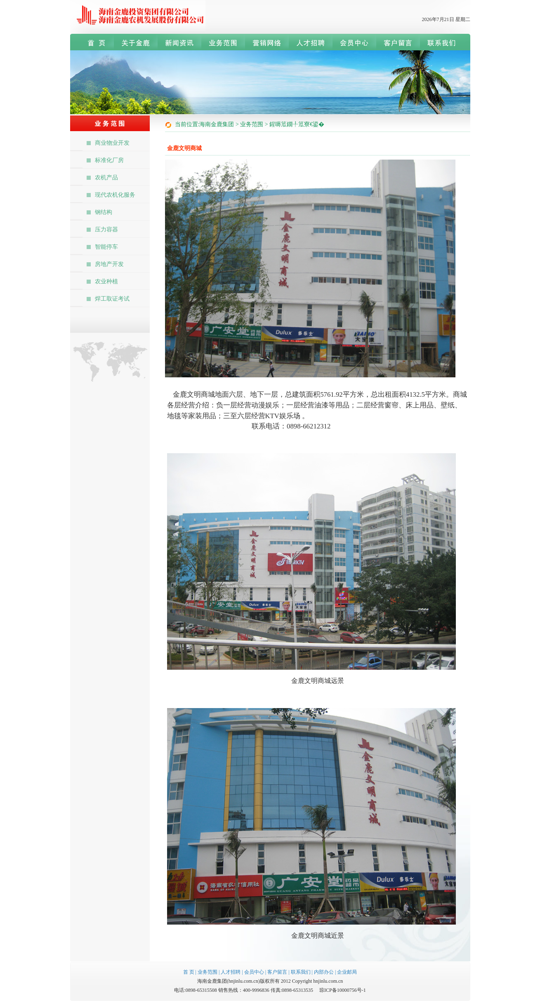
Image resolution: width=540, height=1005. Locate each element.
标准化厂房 (109, 160)
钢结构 (103, 212)
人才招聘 (231, 972)
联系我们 (301, 972)
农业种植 (106, 281)
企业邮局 (347, 972)
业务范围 (207, 972)
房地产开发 (109, 264)
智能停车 (106, 247)
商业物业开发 (112, 143)
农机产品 (106, 177)
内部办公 (324, 972)
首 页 (188, 972)
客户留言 (277, 972)
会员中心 (254, 972)
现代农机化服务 (115, 195)
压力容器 (106, 229)
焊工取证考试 (112, 299)
